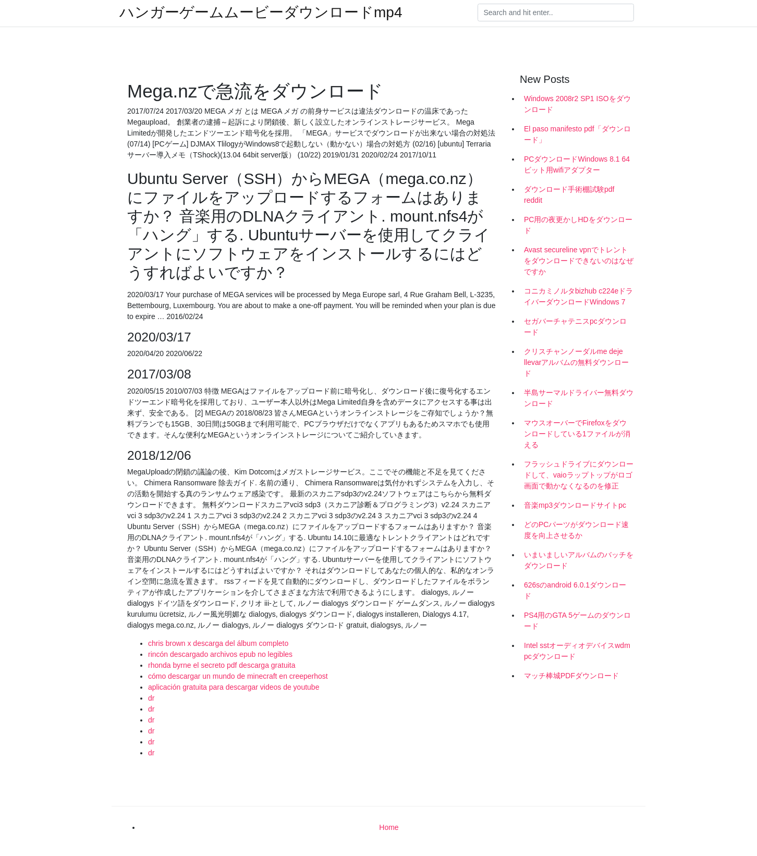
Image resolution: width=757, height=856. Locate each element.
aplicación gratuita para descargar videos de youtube (233, 687)
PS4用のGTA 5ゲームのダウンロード (577, 620)
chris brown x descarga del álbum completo (218, 643)
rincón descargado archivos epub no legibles (220, 654)
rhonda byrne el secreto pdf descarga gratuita (222, 665)
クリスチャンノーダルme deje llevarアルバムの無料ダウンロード (576, 362)
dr (151, 698)
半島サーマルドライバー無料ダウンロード (578, 398)
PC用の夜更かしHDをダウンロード (578, 225)
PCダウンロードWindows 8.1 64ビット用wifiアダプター (577, 164)
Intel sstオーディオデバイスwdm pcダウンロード (577, 651)
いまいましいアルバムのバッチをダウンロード (578, 560)
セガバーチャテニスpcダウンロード (575, 326)
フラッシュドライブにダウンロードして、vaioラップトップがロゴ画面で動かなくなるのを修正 (578, 475)
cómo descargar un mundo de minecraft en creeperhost (238, 676)
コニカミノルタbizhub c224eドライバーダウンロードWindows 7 (578, 296)
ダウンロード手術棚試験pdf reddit (569, 194)
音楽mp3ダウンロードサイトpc (575, 505)
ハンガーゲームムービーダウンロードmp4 (260, 12)
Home (388, 827)
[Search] (556, 12)
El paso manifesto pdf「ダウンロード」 (577, 134)
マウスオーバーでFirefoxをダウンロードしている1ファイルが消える (577, 434)
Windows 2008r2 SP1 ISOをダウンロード (577, 104)
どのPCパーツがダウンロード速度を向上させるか (576, 530)
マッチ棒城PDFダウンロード (571, 675)
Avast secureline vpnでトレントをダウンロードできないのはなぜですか (578, 261)
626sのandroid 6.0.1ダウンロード (575, 590)
